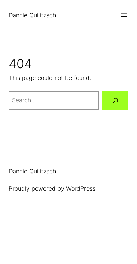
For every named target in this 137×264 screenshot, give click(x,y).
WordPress (80, 188)
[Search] (115, 100)
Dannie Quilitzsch (32, 15)
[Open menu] (123, 15)
